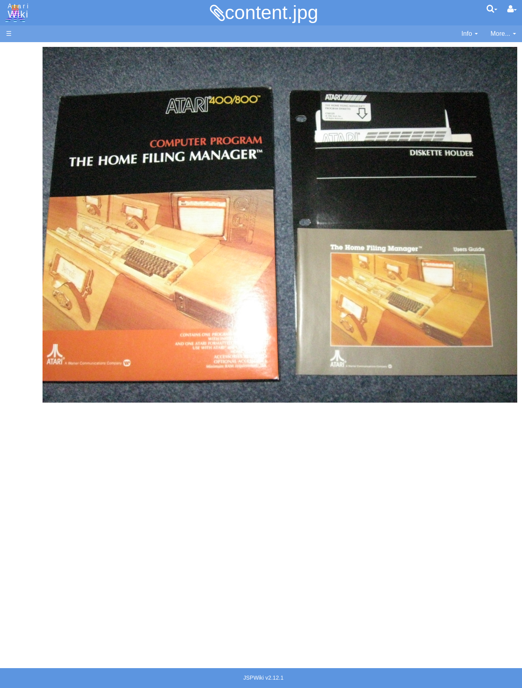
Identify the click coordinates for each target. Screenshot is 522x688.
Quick (30, 312)
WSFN (31, 331)
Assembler (37, 203)
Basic (29, 212)
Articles (16, 51)
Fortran (32, 240)
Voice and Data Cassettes (42, 423)
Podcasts (19, 486)
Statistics (18, 613)
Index (13, 172)
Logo (29, 267)
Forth (29, 231)
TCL (28, 321)
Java (28, 249)
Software (18, 78)
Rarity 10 (18, 604)
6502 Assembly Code (52, 380)
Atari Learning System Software (50, 450)
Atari (17, 11)
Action (30, 194)
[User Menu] (512, 9)
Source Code (40, 371)
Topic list (18, 118)
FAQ (12, 158)
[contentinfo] (470, 34)
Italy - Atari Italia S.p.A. (54, 545)
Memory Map (24, 104)
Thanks (16, 594)
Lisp (27, 258)
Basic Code (38, 389)
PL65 (29, 303)
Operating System (47, 362)
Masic (30, 276)
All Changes (23, 145)
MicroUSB (20, 131)
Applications (23, 91)
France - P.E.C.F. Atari (53, 517)
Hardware (19, 64)
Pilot (28, 294)
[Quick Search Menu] (492, 8)
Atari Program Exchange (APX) (50, 437)
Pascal (31, 285)
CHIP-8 (32, 340)
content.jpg (271, 12)
